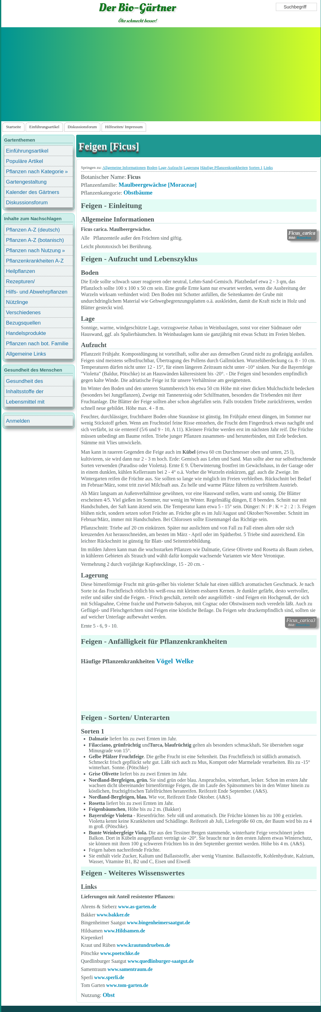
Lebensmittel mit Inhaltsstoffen (25, 403)
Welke (184, 661)
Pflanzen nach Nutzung (33, 250)
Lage (162, 167)
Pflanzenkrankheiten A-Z (35, 261)
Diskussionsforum (82, 127)
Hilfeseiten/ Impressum (124, 127)
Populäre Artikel (24, 161)
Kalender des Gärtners (32, 192)
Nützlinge (17, 302)
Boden (152, 167)
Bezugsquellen (23, 323)
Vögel (164, 661)
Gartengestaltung (26, 182)
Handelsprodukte (26, 333)
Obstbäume (138, 192)
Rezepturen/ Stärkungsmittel (24, 282)
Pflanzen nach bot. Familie (37, 344)
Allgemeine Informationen (124, 167)
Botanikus (304, 237)
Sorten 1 (256, 167)
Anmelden (18, 421)
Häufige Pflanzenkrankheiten (224, 167)
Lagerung (191, 167)
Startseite (13, 127)
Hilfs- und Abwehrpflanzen (36, 292)
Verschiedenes (23, 313)
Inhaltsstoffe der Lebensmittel (25, 392)
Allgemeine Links (26, 354)
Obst (108, 995)
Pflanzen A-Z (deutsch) (33, 230)
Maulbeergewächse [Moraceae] (157, 184)
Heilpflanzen (20, 271)
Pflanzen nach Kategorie (35, 172)
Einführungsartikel (44, 127)
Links (268, 167)
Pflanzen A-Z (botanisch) (35, 240)
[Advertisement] (161, 74)
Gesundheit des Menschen (24, 382)
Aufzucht (174, 167)
